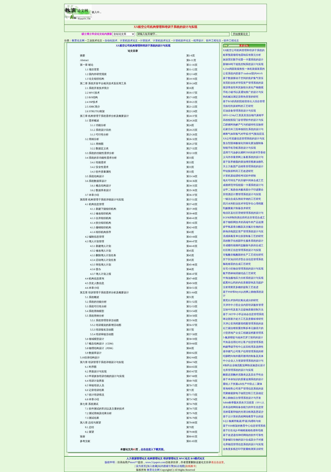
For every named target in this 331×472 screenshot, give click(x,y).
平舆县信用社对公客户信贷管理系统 (243, 342)
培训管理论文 (170, 458)
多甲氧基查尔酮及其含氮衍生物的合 (243, 226)
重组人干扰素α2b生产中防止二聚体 (242, 383)
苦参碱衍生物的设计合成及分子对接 (243, 439)
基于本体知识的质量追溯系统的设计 (243, 379)
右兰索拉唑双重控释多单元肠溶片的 (243, 328)
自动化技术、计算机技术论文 (121, 40)
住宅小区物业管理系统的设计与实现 (243, 268)
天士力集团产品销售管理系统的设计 (243, 166)
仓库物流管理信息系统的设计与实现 (243, 444)
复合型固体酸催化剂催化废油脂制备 (243, 143)
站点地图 (179, 466)
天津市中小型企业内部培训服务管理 (243, 304)
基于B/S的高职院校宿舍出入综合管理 (244, 101)
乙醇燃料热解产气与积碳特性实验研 (243, 124)
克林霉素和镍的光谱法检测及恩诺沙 (243, 411)
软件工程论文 (231, 40)
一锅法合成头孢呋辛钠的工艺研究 (242, 198)
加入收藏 (152, 466)
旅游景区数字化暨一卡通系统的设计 (243, 59)
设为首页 (140, 466)
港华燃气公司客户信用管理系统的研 (243, 351)
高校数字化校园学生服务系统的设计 (243, 240)
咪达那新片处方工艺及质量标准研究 (243, 318)
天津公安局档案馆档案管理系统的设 (243, 323)
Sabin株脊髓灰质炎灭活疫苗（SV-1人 (243, 402)
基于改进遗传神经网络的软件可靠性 (243, 435)
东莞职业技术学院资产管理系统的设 (243, 82)
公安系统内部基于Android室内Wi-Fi (243, 73)
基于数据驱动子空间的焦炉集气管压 (243, 78)
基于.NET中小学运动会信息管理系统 (243, 314)
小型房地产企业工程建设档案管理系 (243, 332)
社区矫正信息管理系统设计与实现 (242, 250)
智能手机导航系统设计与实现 (239, 147)
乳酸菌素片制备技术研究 (237, 208)
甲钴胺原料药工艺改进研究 (238, 171)
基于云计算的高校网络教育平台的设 (243, 416)
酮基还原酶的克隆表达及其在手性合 (243, 374)
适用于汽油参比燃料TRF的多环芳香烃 (244, 152)
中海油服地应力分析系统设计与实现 (243, 277)
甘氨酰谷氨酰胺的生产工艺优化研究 (243, 254)
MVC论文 (184, 458)
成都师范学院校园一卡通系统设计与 (243, 185)
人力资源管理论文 (136, 458)
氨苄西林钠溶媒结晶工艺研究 (239, 273)
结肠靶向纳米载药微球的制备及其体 (243, 356)
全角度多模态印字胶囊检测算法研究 (243, 449)
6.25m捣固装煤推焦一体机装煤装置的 (244, 68)
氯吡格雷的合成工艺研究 (237, 264)
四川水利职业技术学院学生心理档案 (243, 203)
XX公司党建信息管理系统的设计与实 (244, 138)
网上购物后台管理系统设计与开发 (242, 397)
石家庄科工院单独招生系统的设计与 (243, 129)
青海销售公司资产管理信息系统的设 (243, 388)
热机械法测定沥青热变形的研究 (240, 96)
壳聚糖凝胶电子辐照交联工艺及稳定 (243, 393)
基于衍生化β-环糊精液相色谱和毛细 (243, 430)
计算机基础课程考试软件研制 (239, 175)
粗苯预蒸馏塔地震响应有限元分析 (242, 54)
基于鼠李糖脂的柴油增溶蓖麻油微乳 (243, 161)
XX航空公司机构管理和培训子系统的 (244, 50)
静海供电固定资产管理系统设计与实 (243, 231)
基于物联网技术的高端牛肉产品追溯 (243, 222)
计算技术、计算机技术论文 (155, 40)
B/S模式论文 (198, 458)
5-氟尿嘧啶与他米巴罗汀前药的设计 (243, 337)
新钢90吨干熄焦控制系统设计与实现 (243, 64)
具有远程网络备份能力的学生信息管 (243, 407)
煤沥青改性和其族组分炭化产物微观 (243, 87)
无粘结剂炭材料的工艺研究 (238, 106)
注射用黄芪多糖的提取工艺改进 (240, 287)
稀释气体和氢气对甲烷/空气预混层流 (243, 133)
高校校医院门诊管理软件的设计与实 (243, 119)
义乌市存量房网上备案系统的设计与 (243, 157)
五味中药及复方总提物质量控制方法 (243, 309)
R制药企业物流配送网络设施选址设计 (244, 365)
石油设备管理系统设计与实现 (239, 110)
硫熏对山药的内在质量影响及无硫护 (243, 282)
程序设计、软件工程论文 (207, 40)
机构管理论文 (155, 458)
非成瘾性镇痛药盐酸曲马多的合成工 (243, 245)
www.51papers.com (155, 462)
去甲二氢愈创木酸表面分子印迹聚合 (243, 189)
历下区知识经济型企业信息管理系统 (243, 259)
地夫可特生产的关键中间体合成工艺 (243, 180)
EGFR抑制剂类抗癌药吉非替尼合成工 (244, 217)
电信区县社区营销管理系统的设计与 (243, 212)
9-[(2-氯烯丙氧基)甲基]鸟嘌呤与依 (242, 421)
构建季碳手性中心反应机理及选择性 (243, 346)
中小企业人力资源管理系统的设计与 (243, 360)
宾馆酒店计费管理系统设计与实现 (242, 194)
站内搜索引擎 (166, 466)
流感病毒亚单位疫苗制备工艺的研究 (243, 236)
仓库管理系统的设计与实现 (238, 370)
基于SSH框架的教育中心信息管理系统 (244, 425)
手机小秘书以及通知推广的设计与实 (243, 92)
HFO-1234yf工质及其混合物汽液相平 (243, 115)
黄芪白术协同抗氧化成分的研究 (240, 300)
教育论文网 (78, 40)
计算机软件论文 (182, 40)
